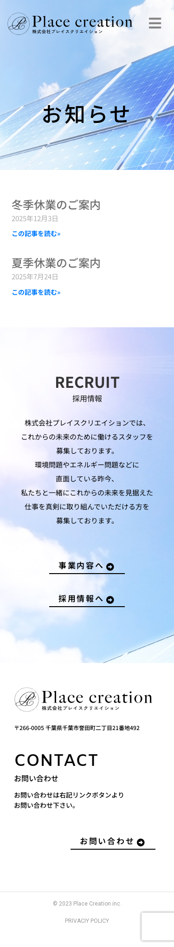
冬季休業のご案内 (56, 204)
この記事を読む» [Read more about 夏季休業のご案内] (36, 292)
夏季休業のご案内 (56, 262)
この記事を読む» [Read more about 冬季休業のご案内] (36, 233)
